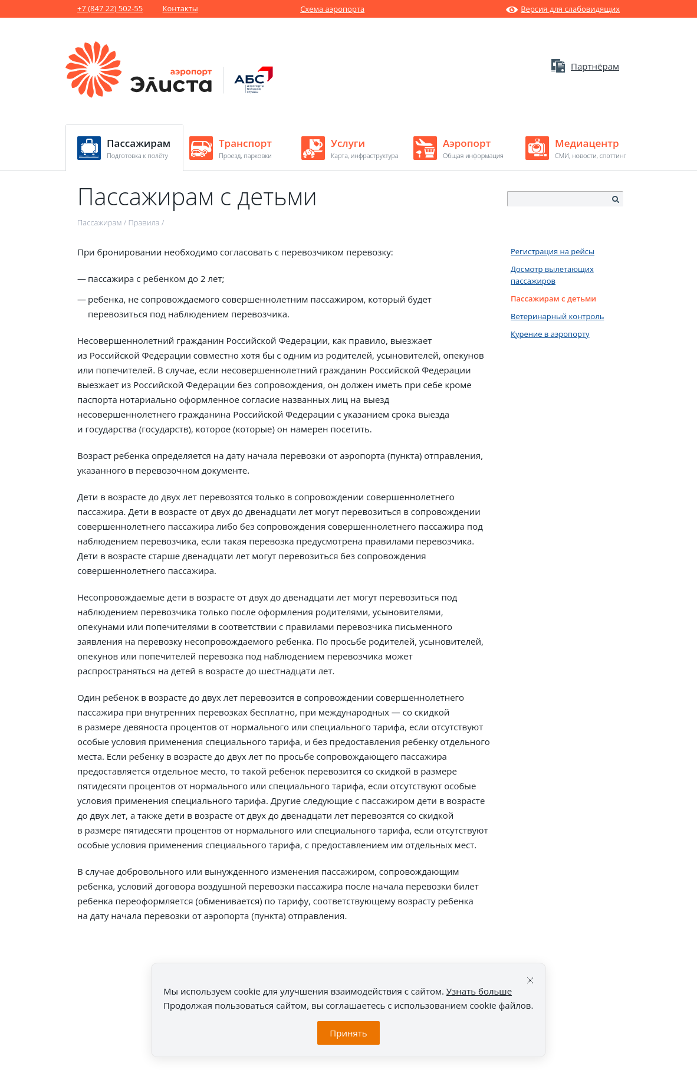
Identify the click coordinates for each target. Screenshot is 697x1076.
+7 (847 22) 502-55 (110, 8)
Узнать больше (479, 991)
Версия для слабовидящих (563, 9)
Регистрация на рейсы (552, 251)
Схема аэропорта (332, 9)
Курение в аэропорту (550, 334)
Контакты (180, 8)
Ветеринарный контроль (557, 316)
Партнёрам (585, 66)
